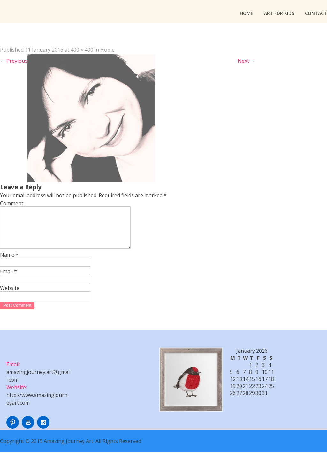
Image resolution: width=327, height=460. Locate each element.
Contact (316, 13)
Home (246, 13)
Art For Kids (279, 13)
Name (9, 262)
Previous (13, 60)
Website (9, 296)
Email (8, 279)
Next (246, 60)
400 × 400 (82, 49)
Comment (11, 203)
